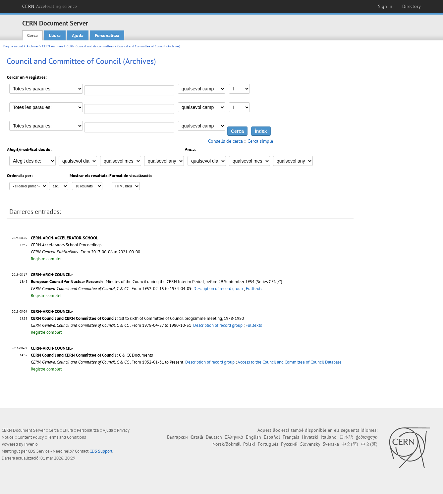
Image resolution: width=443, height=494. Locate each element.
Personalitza (107, 35)
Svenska (331, 444)
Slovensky (310, 444)
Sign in (385, 6)
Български (177, 437)
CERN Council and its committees (90, 46)
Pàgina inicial (13, 46)
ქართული (366, 437)
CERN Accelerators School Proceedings (66, 245)
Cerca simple (260, 141)
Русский (289, 444)
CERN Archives (52, 46)
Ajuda (77, 35)
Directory (411, 6)
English (253, 437)
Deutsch (214, 437)
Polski (249, 444)
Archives (32, 46)
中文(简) (350, 444)
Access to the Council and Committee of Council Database (290, 362)
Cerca (32, 35)
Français (291, 437)
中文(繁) (369, 444)
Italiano (329, 437)
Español (272, 437)
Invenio (31, 444)
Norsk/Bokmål (226, 444)
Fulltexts (254, 288)
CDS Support (100, 451)
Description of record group (218, 288)
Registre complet (46, 259)
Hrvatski (310, 437)
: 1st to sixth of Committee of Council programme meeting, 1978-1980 (137, 318)
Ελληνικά (234, 437)
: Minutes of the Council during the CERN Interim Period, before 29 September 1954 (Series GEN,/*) (156, 281)
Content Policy (31, 437)
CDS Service (39, 451)
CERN (49, 6)
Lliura (55, 35)
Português (268, 444)
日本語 (346, 437)
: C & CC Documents (92, 355)
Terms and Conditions (67, 437)
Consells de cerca (225, 141)
